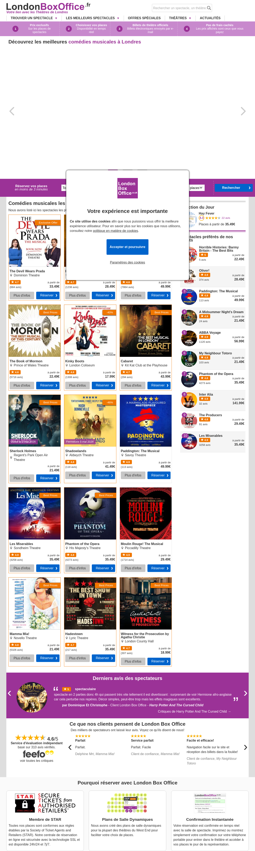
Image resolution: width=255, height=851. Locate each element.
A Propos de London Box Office (125, 794)
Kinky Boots (32, 811)
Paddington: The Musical (138, 320)
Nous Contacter (114, 798)
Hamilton (30, 798)
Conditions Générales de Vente (125, 802)
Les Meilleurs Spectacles (91, 18)
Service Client (196, 807)
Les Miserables (20, 413)
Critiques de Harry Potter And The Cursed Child (192, 635)
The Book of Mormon (24, 230)
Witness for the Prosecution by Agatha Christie (142, 505)
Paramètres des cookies (127, 262)
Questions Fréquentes (119, 807)
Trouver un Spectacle (32, 18)
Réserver (47, 219)
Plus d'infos (22, 219)
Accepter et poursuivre (127, 247)
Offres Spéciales (144, 18)
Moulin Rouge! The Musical (140, 413)
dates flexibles (147, 118)
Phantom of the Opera (80, 413)
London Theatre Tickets (120, 811)
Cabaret (30, 815)
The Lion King (34, 802)
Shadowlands (74, 320)
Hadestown (72, 503)
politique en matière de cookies (115, 230)
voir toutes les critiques (36, 684)
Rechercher (231, 111)
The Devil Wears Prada (25, 140)
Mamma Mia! (18, 503)
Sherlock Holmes (21, 320)
